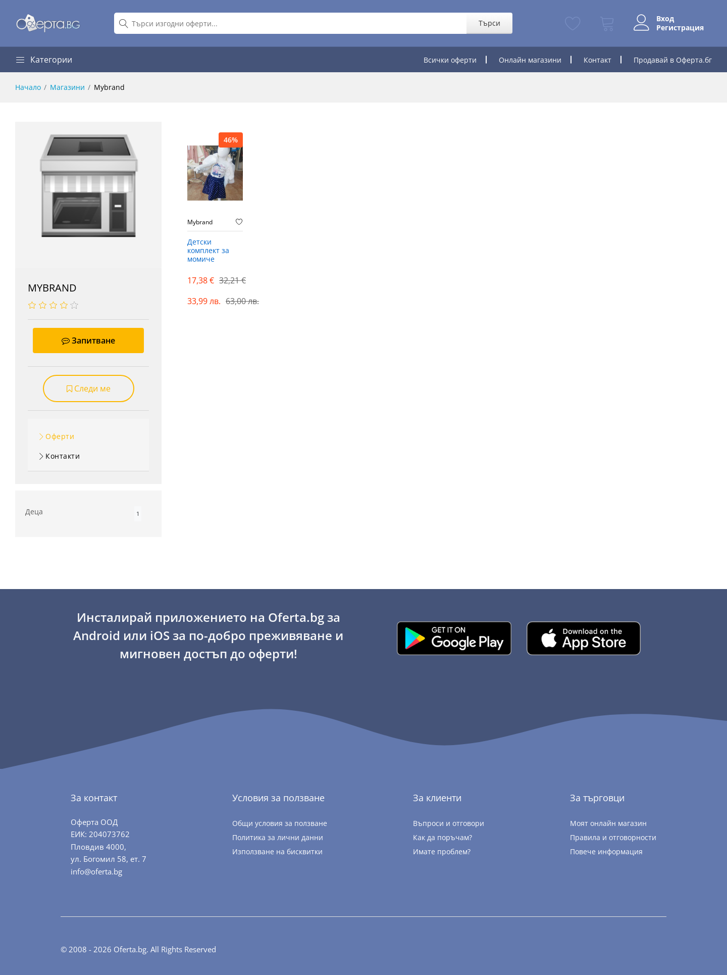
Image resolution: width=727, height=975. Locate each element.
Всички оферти (450, 60)
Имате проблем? (442, 851)
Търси (489, 23)
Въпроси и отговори (448, 823)
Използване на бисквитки (277, 851)
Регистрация (680, 27)
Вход (665, 18)
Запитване (88, 340)
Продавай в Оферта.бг (673, 60)
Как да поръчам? (442, 837)
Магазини (67, 87)
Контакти (62, 456)
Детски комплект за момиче (208, 251)
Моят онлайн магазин (608, 823)
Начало (28, 87)
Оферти (59, 436)
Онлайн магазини (530, 60)
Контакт (597, 60)
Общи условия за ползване (279, 823)
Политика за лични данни (277, 837)
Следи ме (89, 388)
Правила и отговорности (613, 837)
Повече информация (606, 851)
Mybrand (200, 222)
